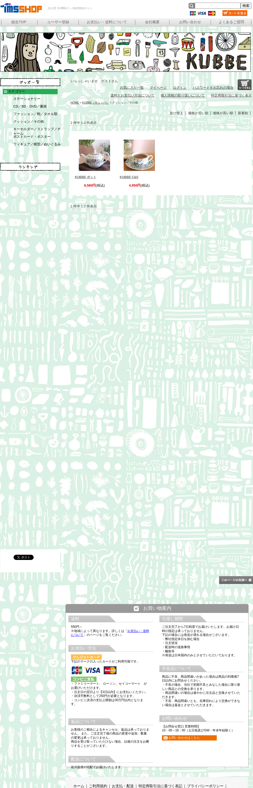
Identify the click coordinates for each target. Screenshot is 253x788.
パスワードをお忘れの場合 (213, 87)
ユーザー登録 (58, 22)
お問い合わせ (190, 22)
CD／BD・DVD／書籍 (30, 106)
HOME (74, 102)
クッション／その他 (28, 121)
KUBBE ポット (85, 177)
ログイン (179, 87)
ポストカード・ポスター (32, 137)
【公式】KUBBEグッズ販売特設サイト (21, 8)
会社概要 (152, 22)
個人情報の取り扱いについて (183, 95)
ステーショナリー (26, 99)
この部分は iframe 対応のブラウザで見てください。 (157, 693)
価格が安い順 (198, 113)
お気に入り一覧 (132, 87)
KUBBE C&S (129, 177)
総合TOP (18, 22)
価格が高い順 (223, 113)
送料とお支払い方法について (133, 95)
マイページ (158, 87)
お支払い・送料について (107, 22)
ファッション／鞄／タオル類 (35, 114)
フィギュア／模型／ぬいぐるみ (37, 144)
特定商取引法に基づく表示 (231, 95)
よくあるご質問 (231, 22)
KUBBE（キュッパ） (95, 102)
